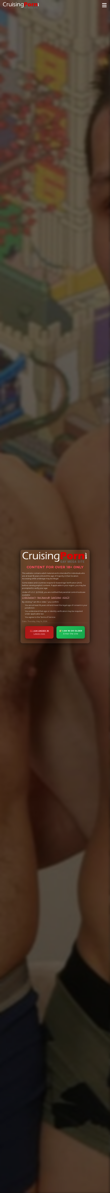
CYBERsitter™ (29, 597)
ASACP (66, 597)
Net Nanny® (43, 597)
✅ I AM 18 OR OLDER (70, 632)
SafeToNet (56, 597)
